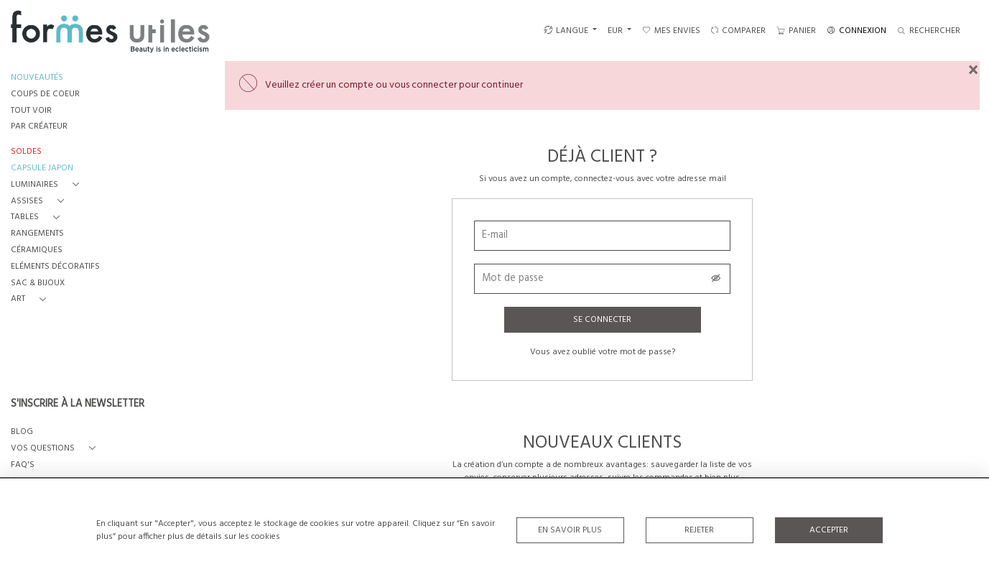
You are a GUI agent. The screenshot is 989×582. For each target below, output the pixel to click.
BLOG (22, 432)
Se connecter (602, 320)
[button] (48, 185)
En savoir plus (570, 530)
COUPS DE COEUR (45, 94)
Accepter (828, 530)
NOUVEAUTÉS (37, 78)
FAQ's (22, 465)
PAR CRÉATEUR (39, 127)
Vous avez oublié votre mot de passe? (602, 352)
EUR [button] (616, 31)
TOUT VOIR (31, 111)
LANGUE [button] (566, 31)
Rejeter (699, 530)
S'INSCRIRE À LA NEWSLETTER (77, 404)
